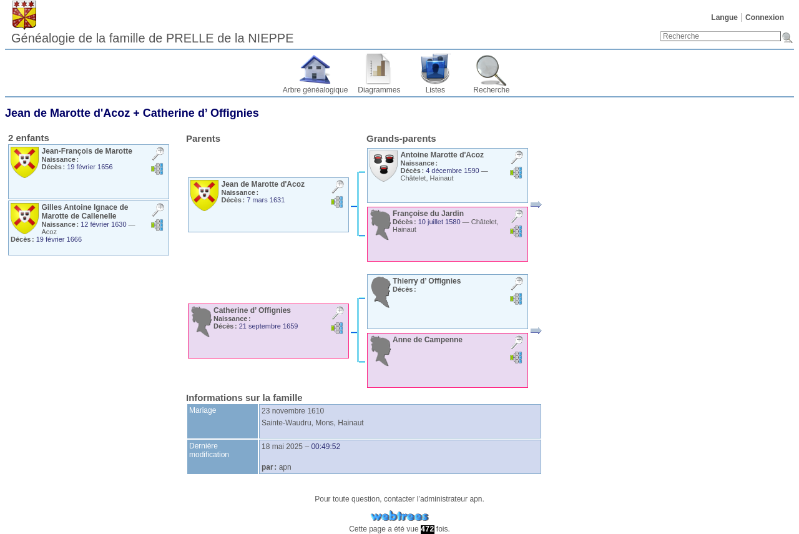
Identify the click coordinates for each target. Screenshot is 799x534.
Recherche (491, 90)
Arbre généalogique (315, 90)
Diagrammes (379, 90)
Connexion (764, 17)
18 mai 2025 (282, 446)
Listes (435, 90)
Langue (724, 17)
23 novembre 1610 (293, 411)
